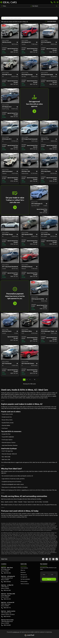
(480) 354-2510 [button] (6, 599)
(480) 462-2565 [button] (6, 590)
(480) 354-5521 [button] (6, 616)
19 (34, 379)
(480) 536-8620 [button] (6, 582)
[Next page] (37, 380)
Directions (23, 572)
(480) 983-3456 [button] (6, 573)
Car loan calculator (25, 579)
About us (23, 570)
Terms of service (25, 583)
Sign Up (49, 579)
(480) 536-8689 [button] (6, 625)
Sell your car (24, 574)
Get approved (24, 577)
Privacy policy (24, 581)
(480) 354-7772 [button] (6, 608)
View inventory (24, 568)
